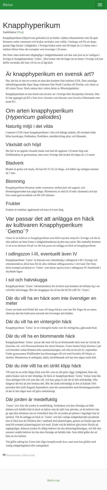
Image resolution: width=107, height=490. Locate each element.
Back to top (53, 480)
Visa (20, 32)
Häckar (8, 5)
